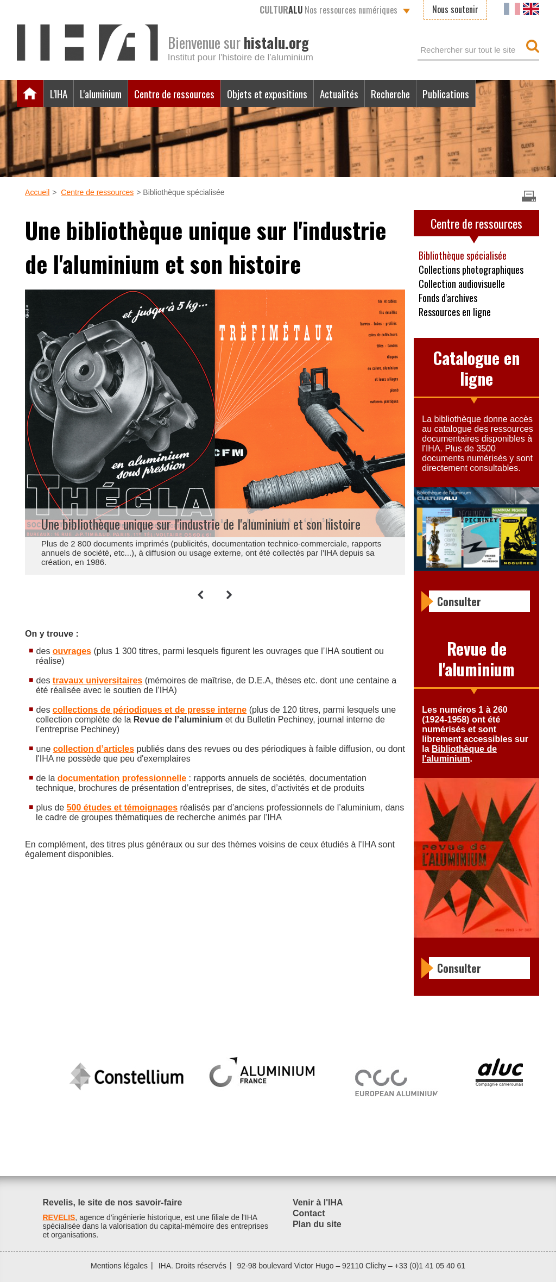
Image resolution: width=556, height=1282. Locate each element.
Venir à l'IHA (318, 1202)
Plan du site (317, 1224)
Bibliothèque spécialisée (463, 255)
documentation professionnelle (122, 778)
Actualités (339, 93)
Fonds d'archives (448, 298)
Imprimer (529, 196)
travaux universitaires (97, 680)
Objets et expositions (267, 93)
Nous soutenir (455, 9)
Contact (309, 1213)
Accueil (30, 93)
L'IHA (58, 93)
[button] (200, 594)
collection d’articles (93, 748)
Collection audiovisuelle (462, 283)
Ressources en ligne (455, 312)
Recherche (390, 93)
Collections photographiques (471, 269)
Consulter (459, 601)
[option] (209, 431)
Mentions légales (119, 1265)
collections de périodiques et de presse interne (150, 709)
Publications (445, 93)
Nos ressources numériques (328, 9)
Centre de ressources (174, 93)
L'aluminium (101, 93)
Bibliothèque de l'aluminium (459, 753)
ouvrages (72, 651)
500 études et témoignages (122, 807)
